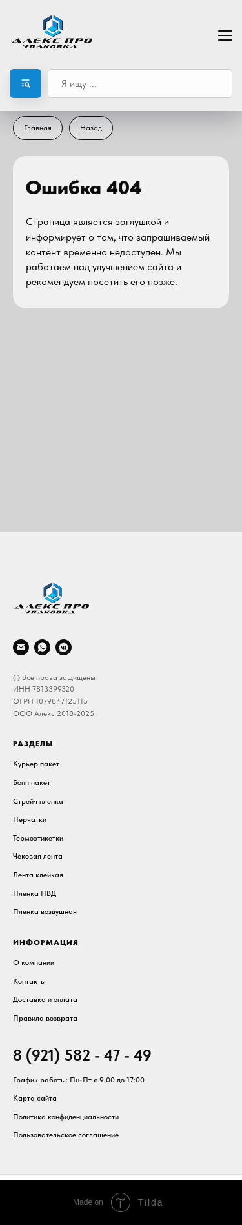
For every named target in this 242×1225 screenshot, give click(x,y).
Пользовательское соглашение (66, 1134)
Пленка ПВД (34, 893)
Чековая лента (38, 856)
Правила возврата (45, 1017)
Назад (91, 127)
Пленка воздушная (45, 911)
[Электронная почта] (21, 647)
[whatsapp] (42, 647)
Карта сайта (35, 1097)
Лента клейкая (38, 874)
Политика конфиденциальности (66, 1116)
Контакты (29, 981)
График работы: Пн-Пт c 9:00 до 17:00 (79, 1079)
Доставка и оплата (45, 999)
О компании (33, 962)
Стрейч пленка (38, 801)
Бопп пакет (31, 782)
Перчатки (29, 819)
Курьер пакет (36, 763)
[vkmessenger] (63, 647)
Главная (38, 127)
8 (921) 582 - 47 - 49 (82, 1055)
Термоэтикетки (38, 837)
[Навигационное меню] (225, 34)
